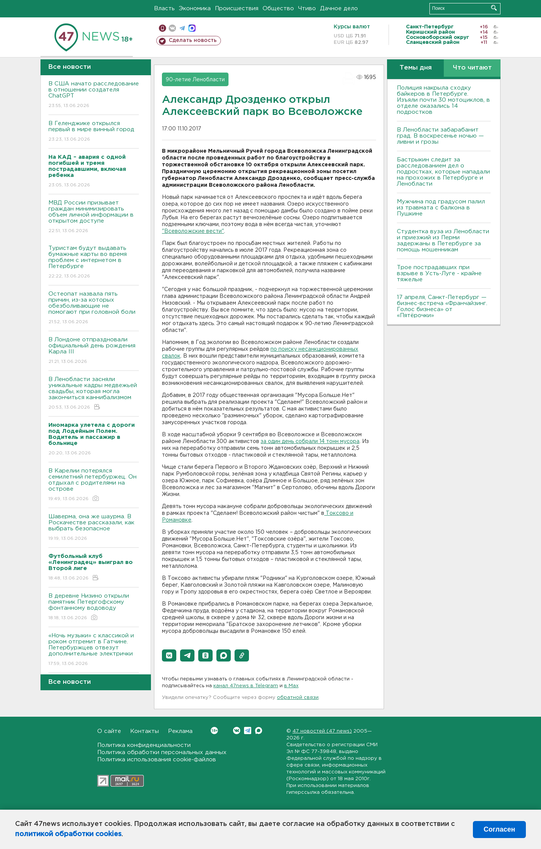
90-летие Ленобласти (195, 79)
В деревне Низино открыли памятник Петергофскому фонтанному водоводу (93, 607)
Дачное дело (339, 8)
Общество (278, 8)
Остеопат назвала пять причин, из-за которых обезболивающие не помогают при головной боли (93, 308)
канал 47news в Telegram (245, 686)
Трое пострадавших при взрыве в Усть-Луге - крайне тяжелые (439, 273)
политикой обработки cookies (68, 834)
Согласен (499, 829)
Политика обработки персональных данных (162, 752)
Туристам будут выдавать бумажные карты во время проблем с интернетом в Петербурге (93, 262)
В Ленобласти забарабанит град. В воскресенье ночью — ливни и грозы (440, 135)
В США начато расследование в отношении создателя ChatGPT (93, 95)
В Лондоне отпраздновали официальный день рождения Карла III (93, 351)
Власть (164, 8)
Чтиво (307, 8)
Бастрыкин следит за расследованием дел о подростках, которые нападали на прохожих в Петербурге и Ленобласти (443, 171)
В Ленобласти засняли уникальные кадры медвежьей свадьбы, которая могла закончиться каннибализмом (93, 394)
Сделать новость (193, 40)
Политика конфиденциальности (144, 745)
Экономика (195, 8)
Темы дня (416, 68)
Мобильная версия (162, 28)
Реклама (180, 731)
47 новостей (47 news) (322, 731)
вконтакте (172, 28)
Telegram (247, 730)
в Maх (291, 686)
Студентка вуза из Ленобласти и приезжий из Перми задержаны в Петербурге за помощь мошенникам (443, 240)
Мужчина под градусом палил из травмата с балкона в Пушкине (441, 207)
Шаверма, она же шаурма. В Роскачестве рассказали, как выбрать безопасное (93, 528)
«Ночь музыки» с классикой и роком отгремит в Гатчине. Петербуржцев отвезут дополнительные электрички (93, 650)
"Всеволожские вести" (193, 231)
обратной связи (298, 698)
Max (258, 730)
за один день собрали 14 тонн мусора (310, 441)
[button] (169, 655)
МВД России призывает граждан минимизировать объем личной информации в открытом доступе (93, 217)
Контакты (144, 731)
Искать (494, 8)
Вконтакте (214, 730)
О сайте (109, 731)
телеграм (182, 28)
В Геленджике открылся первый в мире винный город (93, 132)
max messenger (192, 28)
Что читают (472, 68)
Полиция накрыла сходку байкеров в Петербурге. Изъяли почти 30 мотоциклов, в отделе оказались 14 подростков (443, 100)
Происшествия (236, 8)
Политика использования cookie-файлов (156, 759)
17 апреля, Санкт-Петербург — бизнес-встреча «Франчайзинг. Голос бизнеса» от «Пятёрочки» (442, 306)
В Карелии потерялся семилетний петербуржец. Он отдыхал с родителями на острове (93, 485)
